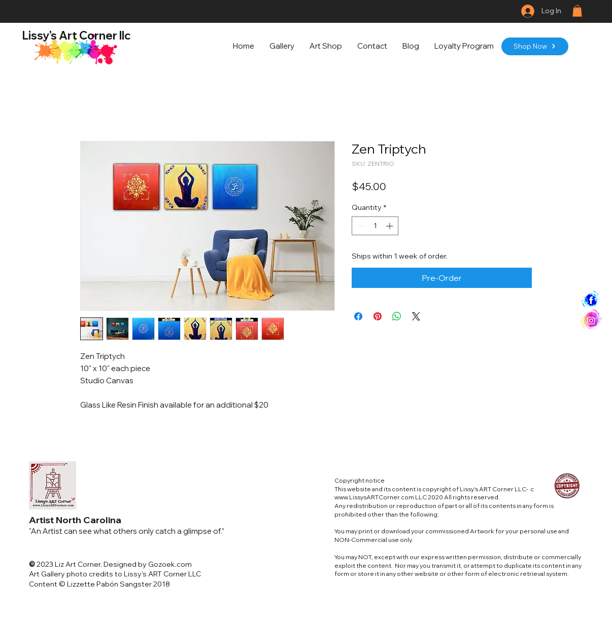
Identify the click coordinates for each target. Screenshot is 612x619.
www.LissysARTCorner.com (374, 497)
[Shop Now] (534, 46)
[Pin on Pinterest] (377, 316)
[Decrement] (359, 226)
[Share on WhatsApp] (397, 316)
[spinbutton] (375, 226)
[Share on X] (416, 316)
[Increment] (390, 226)
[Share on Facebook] (358, 316)
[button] (577, 11)
